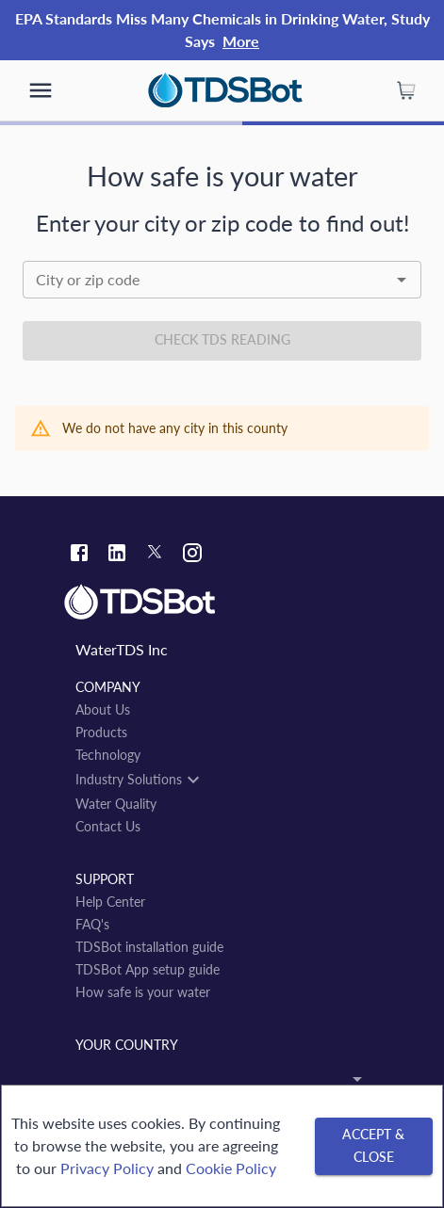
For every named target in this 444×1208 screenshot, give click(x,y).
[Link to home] (222, 602)
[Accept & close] (374, 1146)
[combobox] (222, 279)
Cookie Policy (231, 1168)
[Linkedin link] (117, 555)
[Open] (401, 279)
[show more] (40, 90)
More (240, 41)
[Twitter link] (154, 554)
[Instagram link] (192, 555)
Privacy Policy (107, 1168)
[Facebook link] (79, 555)
